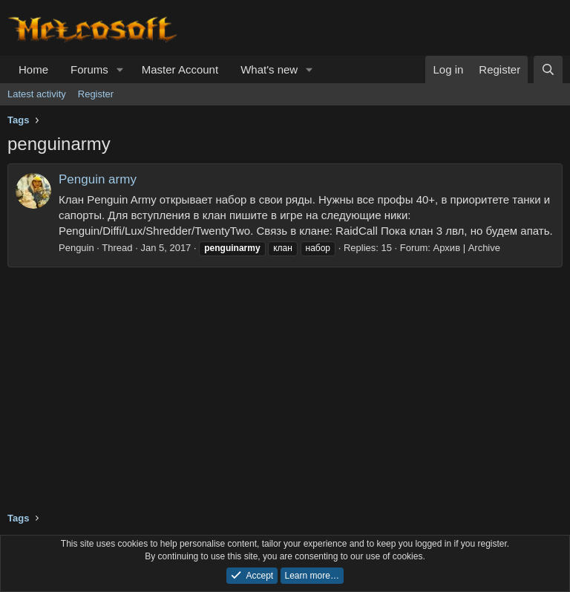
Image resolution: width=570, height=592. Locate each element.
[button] (120, 69)
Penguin (76, 247)
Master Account (180, 69)
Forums (89, 69)
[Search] (548, 69)
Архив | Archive (466, 247)
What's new (269, 69)
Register (96, 94)
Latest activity (36, 94)
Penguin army (98, 179)
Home (33, 69)
